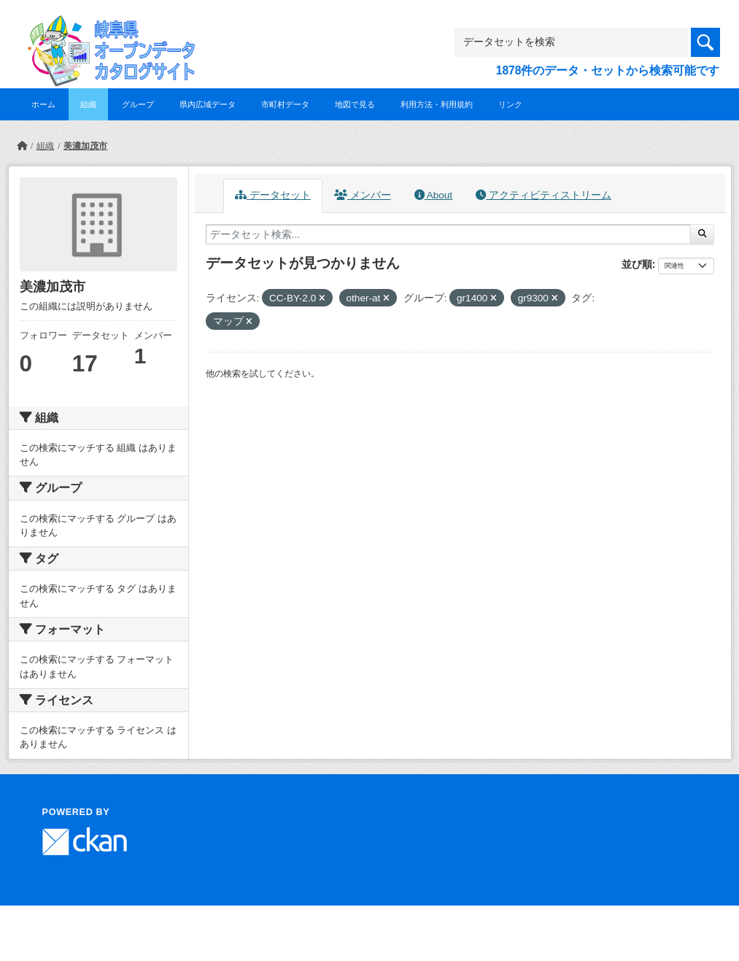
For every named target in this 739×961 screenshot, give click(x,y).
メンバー (362, 195)
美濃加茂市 (85, 146)
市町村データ (285, 104)
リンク (510, 104)
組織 (88, 104)
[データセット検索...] (449, 234)
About (433, 195)
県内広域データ (207, 104)
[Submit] (702, 234)
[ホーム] (22, 146)
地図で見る (355, 104)
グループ (138, 104)
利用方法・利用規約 (437, 104)
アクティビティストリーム (543, 195)
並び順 (637, 264)
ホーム (43, 104)
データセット (273, 195)
